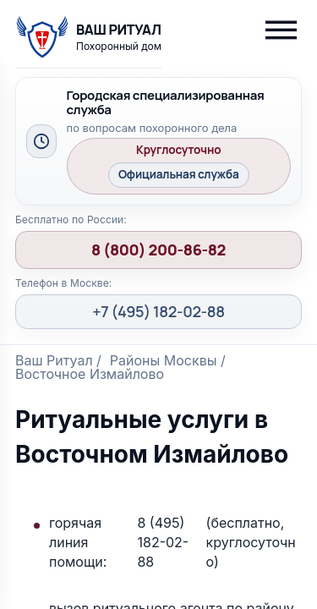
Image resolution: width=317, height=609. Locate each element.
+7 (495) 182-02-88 (158, 311)
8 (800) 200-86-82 (158, 249)
